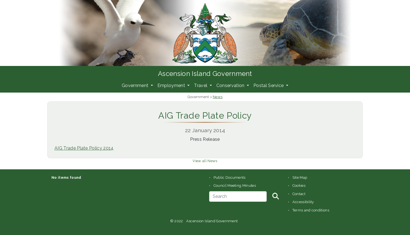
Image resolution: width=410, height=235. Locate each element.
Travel (201, 85)
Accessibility (303, 202)
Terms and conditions (310, 210)
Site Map (299, 177)
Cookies (298, 185)
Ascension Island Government (205, 74)
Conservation (231, 85)
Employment (171, 85)
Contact (298, 194)
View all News (205, 161)
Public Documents (230, 177)
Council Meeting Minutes (235, 185)
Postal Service (269, 85)
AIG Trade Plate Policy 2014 (84, 148)
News (217, 97)
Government (136, 85)
